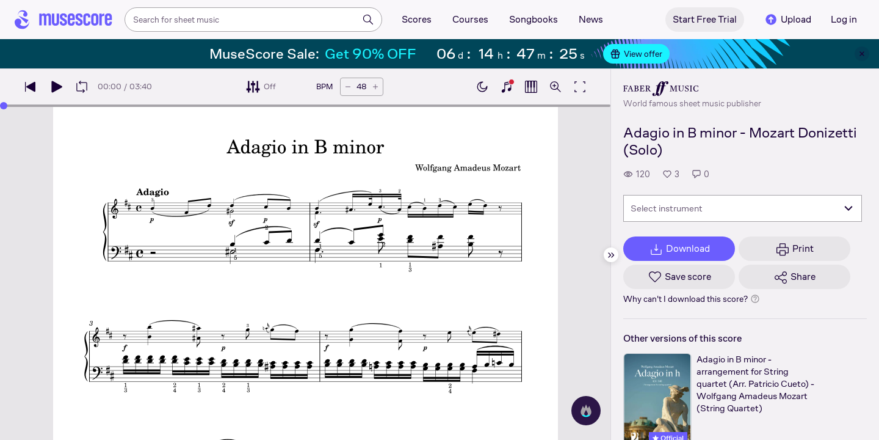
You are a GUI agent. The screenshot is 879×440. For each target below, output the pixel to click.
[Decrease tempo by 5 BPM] (348, 86)
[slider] (3, 105)
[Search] (368, 19)
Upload (787, 19)
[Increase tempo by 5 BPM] (375, 86)
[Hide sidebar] (611, 255)
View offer (636, 54)
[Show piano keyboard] (506, 87)
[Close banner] (862, 53)
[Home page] (63, 19)
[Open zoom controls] (555, 87)
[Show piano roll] (531, 87)
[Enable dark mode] (482, 87)
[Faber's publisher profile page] (692, 88)
